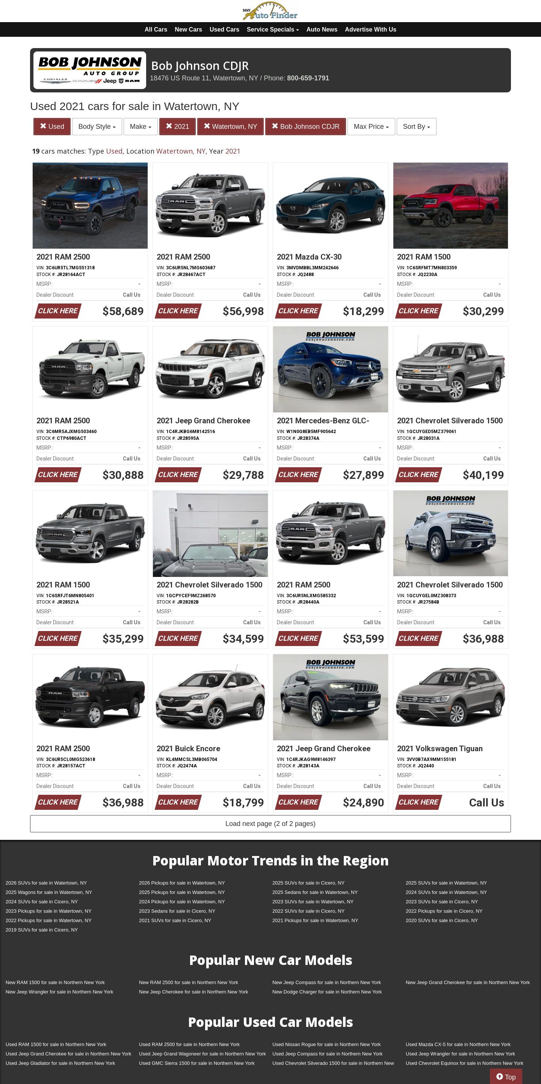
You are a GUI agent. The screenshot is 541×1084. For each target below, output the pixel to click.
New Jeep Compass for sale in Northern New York (326, 982)
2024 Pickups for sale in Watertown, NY (182, 901)
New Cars (188, 29)
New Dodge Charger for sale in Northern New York (327, 992)
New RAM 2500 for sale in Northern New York (188, 982)
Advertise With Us (370, 29)
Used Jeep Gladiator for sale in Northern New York (60, 1063)
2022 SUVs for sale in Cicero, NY (308, 911)
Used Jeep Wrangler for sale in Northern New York (460, 1054)
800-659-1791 (308, 78)
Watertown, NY (230, 126)
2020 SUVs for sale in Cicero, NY (442, 920)
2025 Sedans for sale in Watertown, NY (315, 892)
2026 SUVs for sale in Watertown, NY (46, 883)
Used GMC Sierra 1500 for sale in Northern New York (197, 1063)
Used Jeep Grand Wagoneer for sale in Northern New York (202, 1054)
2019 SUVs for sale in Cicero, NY (42, 930)
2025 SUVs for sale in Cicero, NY (308, 883)
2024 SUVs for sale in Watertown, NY (446, 892)
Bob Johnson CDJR (306, 126)
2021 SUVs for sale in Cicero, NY (175, 920)
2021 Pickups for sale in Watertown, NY (315, 920)
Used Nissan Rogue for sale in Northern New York (326, 1044)
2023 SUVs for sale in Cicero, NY (442, 901)
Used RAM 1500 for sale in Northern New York (56, 1044)
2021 (177, 126)
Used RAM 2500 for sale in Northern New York (189, 1044)
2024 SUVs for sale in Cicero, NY (42, 901)
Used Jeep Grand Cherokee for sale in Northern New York (68, 1054)
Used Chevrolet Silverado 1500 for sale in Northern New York (333, 1064)
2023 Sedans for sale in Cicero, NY (177, 911)
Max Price (371, 126)
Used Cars (224, 29)
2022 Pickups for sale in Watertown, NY (49, 920)
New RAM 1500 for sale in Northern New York (55, 982)
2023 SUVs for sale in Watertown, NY (313, 901)
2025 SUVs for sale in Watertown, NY (446, 883)
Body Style (97, 126)
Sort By (416, 126)
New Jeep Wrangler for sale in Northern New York (59, 992)
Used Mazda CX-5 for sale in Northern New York (458, 1044)
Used (52, 126)
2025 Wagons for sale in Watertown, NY (49, 892)
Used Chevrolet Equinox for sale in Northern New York (464, 1063)
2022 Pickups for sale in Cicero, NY (444, 911)
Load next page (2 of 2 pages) (270, 823)
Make (140, 126)
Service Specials (273, 29)
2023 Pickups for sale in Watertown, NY (49, 911)
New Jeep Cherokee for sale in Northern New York (193, 992)
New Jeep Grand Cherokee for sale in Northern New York (468, 982)
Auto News (322, 29)
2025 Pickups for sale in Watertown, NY (182, 892)
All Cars (156, 29)
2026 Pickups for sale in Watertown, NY (182, 883)
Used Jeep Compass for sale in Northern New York (327, 1054)
